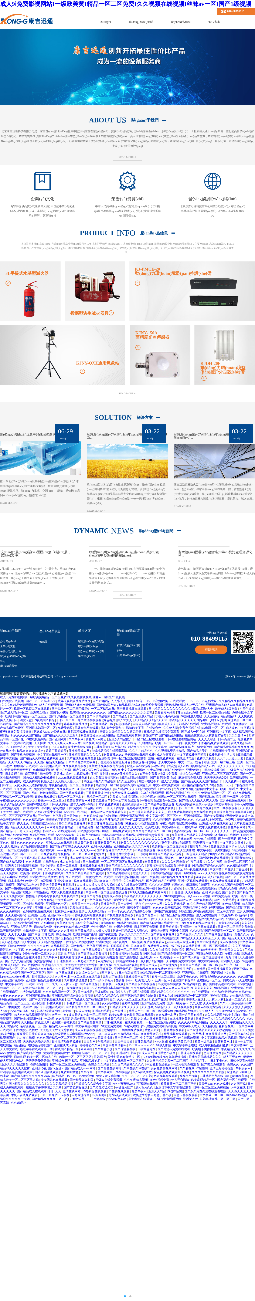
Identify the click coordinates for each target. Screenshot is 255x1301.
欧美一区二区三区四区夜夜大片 (176, 743)
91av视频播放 (73, 988)
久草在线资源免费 (76, 980)
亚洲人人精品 (157, 1091)
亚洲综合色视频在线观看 (17, 1072)
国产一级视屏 (227, 838)
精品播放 (20, 1045)
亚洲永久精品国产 (120, 739)
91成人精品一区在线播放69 (22, 965)
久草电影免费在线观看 (181, 961)
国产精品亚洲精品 (171, 735)
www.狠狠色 (8, 1053)
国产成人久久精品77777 (45, 968)
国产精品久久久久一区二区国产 (87, 1007)
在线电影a (48, 923)
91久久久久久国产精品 (26, 735)
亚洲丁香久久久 (188, 976)
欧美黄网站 (183, 804)
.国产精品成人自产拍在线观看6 (87, 999)
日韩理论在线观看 (190, 1053)
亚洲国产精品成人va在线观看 (225, 705)
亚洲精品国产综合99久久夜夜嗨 (73, 995)
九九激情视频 (178, 1056)
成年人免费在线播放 (213, 827)
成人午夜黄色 (166, 754)
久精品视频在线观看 (35, 846)
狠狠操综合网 (203, 812)
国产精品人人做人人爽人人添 (199, 800)
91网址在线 (217, 854)
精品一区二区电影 (70, 796)
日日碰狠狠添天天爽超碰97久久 (75, 961)
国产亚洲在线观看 (47, 1072)
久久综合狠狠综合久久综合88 (232, 991)
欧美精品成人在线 (203, 766)
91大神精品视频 (31, 991)
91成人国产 (146, 1053)
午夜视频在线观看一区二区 (159, 800)
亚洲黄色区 (108, 903)
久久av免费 (222, 1083)
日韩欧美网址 (224, 1041)
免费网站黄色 (70, 1072)
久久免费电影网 (166, 1014)
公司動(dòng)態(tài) (128, 655)
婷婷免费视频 (189, 1076)
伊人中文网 (29, 942)
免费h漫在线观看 (120, 1095)
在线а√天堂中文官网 (49, 812)
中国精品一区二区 (96, 796)
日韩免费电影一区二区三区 (82, 1003)
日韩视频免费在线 (162, 808)
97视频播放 (42, 892)
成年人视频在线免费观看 (67, 892)
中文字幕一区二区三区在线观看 (107, 892)
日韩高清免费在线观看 (83, 731)
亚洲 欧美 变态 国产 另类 (218, 892)
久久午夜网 (76, 739)
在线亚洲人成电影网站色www (74, 1034)
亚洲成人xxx (41, 731)
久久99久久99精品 (20, 762)
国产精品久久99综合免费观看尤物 (42, 758)
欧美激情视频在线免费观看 (107, 766)
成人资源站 (12, 846)
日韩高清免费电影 (243, 831)
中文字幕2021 (240, 1045)
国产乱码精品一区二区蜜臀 (67, 716)
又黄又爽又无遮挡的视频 (31, 785)
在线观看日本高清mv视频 (112, 988)
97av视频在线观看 (196, 869)
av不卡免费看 (149, 773)
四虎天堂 (26, 720)
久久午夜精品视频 (136, 1079)
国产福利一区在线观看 (232, 1079)
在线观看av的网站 (144, 762)
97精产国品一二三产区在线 (88, 1099)
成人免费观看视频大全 (38, 781)
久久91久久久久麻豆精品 (159, 838)
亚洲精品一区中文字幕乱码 (18, 858)
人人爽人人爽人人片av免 (173, 988)
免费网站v (110, 1030)
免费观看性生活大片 (222, 754)
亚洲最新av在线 (241, 858)
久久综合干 (88, 1072)
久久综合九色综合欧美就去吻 (233, 812)
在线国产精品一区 (67, 1049)
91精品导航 (222, 988)
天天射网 (90, 1041)
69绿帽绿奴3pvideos (44, 823)
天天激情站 (212, 716)
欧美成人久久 (167, 724)
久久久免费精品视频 (60, 1083)
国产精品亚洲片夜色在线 (208, 919)
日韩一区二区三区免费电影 (236, 926)
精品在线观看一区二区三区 (191, 831)
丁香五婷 (242, 869)
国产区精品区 (64, 938)
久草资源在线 (23, 789)
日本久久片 (138, 946)
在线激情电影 (186, 758)
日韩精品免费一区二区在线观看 (96, 827)
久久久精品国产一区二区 (59, 991)
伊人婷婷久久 (188, 858)
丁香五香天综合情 (98, 793)
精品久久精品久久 (107, 995)
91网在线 (150, 953)
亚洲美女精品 (39, 712)
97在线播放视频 (189, 1037)
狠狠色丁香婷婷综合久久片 (44, 1087)
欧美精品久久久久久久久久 (88, 712)
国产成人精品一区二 (15, 712)
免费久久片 (242, 934)
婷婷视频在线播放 (76, 724)
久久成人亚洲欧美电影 (153, 1018)
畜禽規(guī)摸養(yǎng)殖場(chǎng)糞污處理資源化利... (215, 553)
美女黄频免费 (10, 808)
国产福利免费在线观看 (214, 858)
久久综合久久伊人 (88, 972)
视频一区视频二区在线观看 (32, 708)
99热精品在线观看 (95, 1091)
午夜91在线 (232, 953)
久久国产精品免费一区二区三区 (168, 1060)
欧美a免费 (115, 1014)
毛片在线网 (64, 770)
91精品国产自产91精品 (84, 903)
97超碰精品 (123, 724)
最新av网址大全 (203, 708)
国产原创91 (71, 815)
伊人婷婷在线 (110, 1003)
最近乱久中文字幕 (12, 949)
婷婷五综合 (135, 701)
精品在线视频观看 (238, 854)
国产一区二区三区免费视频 (38, 854)
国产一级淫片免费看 (237, 796)
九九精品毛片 (199, 1060)
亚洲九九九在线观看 (60, 842)
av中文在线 (238, 1087)
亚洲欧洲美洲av (132, 804)
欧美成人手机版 (203, 804)
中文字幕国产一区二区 (70, 900)
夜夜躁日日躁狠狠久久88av (35, 1034)
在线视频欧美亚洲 (222, 750)
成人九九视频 (170, 781)
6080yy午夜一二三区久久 (40, 953)
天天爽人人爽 (215, 999)
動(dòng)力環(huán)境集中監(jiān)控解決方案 (31, 434)
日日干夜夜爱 (103, 968)
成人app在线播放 (94, 888)
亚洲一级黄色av (178, 1003)
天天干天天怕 (17, 934)
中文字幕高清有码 (115, 1045)
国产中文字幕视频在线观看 (47, 999)
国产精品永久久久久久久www (31, 1076)
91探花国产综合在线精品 (119, 835)
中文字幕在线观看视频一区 (158, 1037)
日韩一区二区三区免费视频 (194, 808)
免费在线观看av (154, 942)
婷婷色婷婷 (176, 999)
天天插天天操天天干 (68, 781)
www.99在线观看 (205, 838)
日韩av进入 (19, 747)
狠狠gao (201, 877)
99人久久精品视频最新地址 (32, 1014)
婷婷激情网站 (49, 793)
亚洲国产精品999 (184, 980)
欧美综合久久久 (184, 819)
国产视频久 (120, 942)
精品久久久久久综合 (30, 750)
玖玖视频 (178, 949)
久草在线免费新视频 (48, 919)
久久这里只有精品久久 (156, 1007)
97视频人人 (119, 991)
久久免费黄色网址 (20, 838)
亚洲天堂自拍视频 (127, 877)
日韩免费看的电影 (242, 1060)
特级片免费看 (168, 773)
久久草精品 (193, 892)
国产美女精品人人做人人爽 (93, 930)
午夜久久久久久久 (12, 995)
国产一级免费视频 (200, 747)
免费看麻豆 (66, 727)
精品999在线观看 (70, 877)
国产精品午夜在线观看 (159, 804)
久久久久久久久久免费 (110, 907)
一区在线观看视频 (213, 770)
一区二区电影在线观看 (29, 903)
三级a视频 (135, 942)
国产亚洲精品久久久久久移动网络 (209, 1030)
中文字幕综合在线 (185, 1045)
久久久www (87, 850)
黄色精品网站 (219, 995)
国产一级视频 (150, 877)
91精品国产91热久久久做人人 (195, 1011)
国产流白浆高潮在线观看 (220, 984)
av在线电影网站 (241, 995)
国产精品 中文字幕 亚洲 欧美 (90, 946)
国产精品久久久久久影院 (177, 877)
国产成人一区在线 (193, 731)
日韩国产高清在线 (165, 911)
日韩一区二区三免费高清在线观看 (79, 720)
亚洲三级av (241, 968)
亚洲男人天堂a (231, 961)
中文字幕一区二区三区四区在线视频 (224, 1095)
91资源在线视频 (22, 743)
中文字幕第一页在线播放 (214, 850)
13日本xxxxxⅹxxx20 (142, 1045)
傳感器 (43, 641)
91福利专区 (175, 869)
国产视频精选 (203, 900)
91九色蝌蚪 (226, 915)
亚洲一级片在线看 (43, 850)
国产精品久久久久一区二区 (50, 1099)
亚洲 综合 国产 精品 (65, 1060)
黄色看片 (109, 720)
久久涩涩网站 (127, 781)
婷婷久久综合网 (190, 773)
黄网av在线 (166, 995)
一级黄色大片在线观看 (98, 877)
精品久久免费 (228, 888)
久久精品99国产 (238, 865)
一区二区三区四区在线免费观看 (122, 861)
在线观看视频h (135, 1022)
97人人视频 (59, 747)
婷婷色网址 (149, 796)
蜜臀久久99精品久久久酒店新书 (121, 731)
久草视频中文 (70, 896)
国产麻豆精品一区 (101, 724)
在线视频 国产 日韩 (30, 869)
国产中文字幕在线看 (60, 972)
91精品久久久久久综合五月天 (201, 938)
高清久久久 (140, 873)
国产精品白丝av (27, 884)
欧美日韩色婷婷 (11, 930)
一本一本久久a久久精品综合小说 (130, 911)
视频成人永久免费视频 (80, 705)
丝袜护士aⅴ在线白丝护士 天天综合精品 (81, 911)
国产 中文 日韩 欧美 (41, 934)
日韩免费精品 (144, 1041)
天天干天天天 (220, 831)
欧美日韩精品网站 (79, 800)
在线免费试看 (67, 831)
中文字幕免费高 (90, 949)
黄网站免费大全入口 (210, 953)
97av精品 (200, 968)
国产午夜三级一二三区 (235, 965)
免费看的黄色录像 (181, 1041)
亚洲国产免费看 (91, 896)
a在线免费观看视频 (27, 923)
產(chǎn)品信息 (181, 22)
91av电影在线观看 (228, 923)
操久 (113, 999)
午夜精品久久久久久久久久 (18, 800)
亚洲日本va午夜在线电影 (51, 907)
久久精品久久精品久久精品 (237, 701)
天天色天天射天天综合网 (57, 1030)
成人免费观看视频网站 (104, 777)
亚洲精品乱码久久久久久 (85, 754)
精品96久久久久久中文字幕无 (148, 747)
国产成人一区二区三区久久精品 (32, 900)
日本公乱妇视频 (129, 972)
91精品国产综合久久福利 (209, 865)
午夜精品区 (105, 1041)
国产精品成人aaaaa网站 (58, 1026)
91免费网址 (197, 1034)
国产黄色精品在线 (76, 1087)
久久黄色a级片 (226, 1011)
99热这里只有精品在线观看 (197, 911)
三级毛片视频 (59, 712)
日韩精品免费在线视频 (215, 1076)
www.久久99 (206, 873)
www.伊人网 (154, 903)
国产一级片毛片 (224, 900)
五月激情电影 (67, 953)
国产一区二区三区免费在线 (68, 1064)
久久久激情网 (238, 735)
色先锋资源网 (130, 1003)
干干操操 (141, 854)
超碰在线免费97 (174, 770)
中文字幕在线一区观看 (20, 984)
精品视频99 (229, 716)
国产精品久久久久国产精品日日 (202, 781)
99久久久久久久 (202, 988)
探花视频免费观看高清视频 (159, 1026)
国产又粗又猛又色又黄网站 (91, 770)
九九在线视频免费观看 (73, 777)
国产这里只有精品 (191, 1014)
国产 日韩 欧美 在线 (163, 777)
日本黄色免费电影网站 (128, 869)
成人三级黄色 (232, 1056)
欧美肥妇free (65, 923)
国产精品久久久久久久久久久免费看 (38, 724)
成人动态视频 (10, 942)
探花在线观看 (112, 919)
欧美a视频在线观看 (104, 938)
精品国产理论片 (22, 892)
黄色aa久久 (152, 1030)
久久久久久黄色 (39, 946)
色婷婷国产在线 (102, 926)
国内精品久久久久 (129, 838)
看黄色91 (171, 858)
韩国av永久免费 (188, 712)
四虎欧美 (229, 980)
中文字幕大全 (52, 888)
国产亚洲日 (119, 1011)
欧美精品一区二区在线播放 (170, 846)
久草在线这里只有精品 (104, 819)
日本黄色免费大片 (112, 727)
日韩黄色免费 (17, 946)
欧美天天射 (152, 861)
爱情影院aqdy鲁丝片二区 (153, 835)
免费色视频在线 (190, 727)
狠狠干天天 (224, 785)
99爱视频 (46, 880)
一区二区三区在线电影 (86, 976)
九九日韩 (231, 957)
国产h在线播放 (142, 1072)
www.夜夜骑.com (124, 1083)
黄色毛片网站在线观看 (176, 842)
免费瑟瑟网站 (43, 961)
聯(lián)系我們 (8, 665)
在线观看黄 (178, 701)
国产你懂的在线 (125, 1049)
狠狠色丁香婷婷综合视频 (43, 896)
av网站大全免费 (91, 919)
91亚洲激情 (240, 850)
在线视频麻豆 (9, 991)
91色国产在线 (93, 808)
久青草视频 (154, 770)
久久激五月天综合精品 (71, 1018)
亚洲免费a (193, 770)
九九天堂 (196, 1003)
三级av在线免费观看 (162, 758)
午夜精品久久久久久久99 (238, 1049)
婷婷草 (100, 854)
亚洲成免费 (104, 942)
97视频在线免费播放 (120, 915)
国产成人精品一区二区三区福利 (203, 957)
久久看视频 (187, 1068)
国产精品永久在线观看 (141, 984)
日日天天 (55, 1091)
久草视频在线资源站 (219, 934)
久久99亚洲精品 (207, 942)
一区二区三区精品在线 (161, 1022)
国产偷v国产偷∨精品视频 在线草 (119, 705)
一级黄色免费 (146, 1049)
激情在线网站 (72, 1091)
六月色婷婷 (246, 708)
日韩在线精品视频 (161, 873)
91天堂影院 (182, 919)
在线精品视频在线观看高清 (109, 750)
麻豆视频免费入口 (190, 777)
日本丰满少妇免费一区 (23, 880)
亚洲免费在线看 (242, 988)
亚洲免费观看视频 (92, 865)
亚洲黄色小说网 (165, 1053)
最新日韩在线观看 (198, 884)
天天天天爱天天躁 (38, 1060)
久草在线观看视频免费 (82, 758)
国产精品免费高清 (90, 1022)
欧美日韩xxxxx (113, 754)
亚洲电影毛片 (101, 1011)
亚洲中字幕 (78, 869)
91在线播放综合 (175, 896)
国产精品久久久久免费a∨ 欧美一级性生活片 (163, 968)
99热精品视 (175, 1091)
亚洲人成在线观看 (138, 766)
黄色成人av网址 (96, 739)
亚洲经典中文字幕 (138, 976)
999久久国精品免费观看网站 (148, 892)
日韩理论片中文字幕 (120, 854)
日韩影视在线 (30, 808)
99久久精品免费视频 (72, 823)
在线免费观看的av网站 (93, 831)
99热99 (115, 770)
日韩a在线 (165, 789)
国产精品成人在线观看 (32, 1091)
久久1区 (89, 988)
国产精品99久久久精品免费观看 (135, 789)
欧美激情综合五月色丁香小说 (152, 1095)
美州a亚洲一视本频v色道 (152, 888)
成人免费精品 (242, 793)
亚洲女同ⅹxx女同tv (60, 915)
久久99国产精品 (134, 880)
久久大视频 (34, 861)
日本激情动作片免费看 (67, 1041)
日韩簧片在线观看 (173, 1030)
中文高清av (82, 938)
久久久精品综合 (34, 819)
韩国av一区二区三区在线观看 (178, 796)
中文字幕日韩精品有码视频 (219, 1037)
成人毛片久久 (144, 1087)
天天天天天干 (219, 1022)
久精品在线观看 (189, 724)
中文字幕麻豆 (171, 827)
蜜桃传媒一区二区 (131, 938)
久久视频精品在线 (75, 766)
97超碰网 (202, 1068)
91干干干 (116, 880)
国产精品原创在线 (178, 793)
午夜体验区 (241, 724)
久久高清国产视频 (126, 965)
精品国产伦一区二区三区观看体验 (151, 1011)
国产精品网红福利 (118, 873)
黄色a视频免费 (160, 1079)
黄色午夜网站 (237, 827)
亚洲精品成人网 (79, 750)
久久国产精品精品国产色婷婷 (85, 873)
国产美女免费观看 (213, 1064)
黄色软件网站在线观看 (139, 1014)
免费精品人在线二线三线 (164, 946)
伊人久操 (106, 965)
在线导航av (50, 861)
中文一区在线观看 (226, 808)
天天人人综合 (207, 739)
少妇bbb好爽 (218, 720)
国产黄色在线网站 (110, 1068)
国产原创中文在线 (223, 972)
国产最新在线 (129, 957)
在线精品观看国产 (40, 1045)
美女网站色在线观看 (54, 1079)
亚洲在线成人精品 (66, 1045)
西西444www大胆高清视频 (95, 1037)
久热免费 (130, 1018)
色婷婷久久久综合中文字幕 (93, 1083)
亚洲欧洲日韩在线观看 (47, 1003)
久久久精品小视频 (143, 988)
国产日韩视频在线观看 (132, 708)
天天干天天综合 (39, 747)
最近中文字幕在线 (125, 900)
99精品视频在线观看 (14, 999)
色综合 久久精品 (99, 1064)
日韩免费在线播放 (26, 1030)
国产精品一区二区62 (14, 968)
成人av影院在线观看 (88, 1030)
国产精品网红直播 (238, 907)
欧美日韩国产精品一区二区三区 (26, 716)
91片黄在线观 (26, 1037)
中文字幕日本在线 (222, 869)
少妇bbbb (176, 888)
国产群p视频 (91, 861)
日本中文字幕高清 (86, 923)
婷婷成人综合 (63, 773)
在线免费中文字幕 (35, 930)
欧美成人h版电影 (226, 708)
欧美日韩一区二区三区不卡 (179, 1083)
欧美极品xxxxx (170, 957)
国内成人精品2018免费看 (40, 777)
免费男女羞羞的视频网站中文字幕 (196, 789)
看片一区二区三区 (164, 976)
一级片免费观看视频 (168, 1099)
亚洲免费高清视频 (132, 815)
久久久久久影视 (160, 884)
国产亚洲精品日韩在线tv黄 (139, 995)
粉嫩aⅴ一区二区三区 (51, 800)
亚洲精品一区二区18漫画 (17, 796)
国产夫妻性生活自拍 (131, 903)
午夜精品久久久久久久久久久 (143, 896)
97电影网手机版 (44, 770)
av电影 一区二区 (213, 727)
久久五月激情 (241, 946)
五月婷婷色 (146, 743)
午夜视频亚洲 (170, 938)
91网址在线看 (72, 888)
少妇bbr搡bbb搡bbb (154, 1056)
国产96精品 (85, 991)
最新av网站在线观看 (135, 777)
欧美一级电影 (204, 1041)
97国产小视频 (123, 926)
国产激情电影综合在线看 (17, 919)
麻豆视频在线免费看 (39, 773)
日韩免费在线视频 (12, 701)
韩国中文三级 (179, 930)
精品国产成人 (149, 965)
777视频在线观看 (148, 1083)
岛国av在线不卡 (149, 781)
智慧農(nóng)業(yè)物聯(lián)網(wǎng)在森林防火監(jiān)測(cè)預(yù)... (213, 436)
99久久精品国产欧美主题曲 (222, 1014)
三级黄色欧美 (84, 842)
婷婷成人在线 (112, 896)
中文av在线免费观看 (167, 785)
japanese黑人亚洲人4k (180, 942)
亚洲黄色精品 (114, 1018)
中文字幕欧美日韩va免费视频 (234, 804)
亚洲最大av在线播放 (43, 877)
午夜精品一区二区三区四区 (76, 854)
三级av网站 (102, 991)
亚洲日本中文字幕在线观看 (173, 1087)
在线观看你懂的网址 (73, 957)
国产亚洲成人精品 (141, 716)
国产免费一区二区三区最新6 (71, 708)
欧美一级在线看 (186, 873)
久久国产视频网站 (88, 835)
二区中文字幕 (226, 911)
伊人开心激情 (180, 1079)
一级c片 (49, 1018)
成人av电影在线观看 (15, 877)
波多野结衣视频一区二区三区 (42, 988)
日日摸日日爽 (120, 946)
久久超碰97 (18, 1102)
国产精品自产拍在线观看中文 (160, 923)
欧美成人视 (153, 827)
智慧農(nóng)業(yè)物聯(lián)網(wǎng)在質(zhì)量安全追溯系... (127, 436)
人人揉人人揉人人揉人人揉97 (96, 884)
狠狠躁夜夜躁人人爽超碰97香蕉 (206, 735)
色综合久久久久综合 (123, 743)
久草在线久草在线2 (136, 1068)
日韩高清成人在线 (177, 766)
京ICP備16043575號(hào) (240, 676)
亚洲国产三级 (37, 915)
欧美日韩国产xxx (45, 831)
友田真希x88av (199, 846)
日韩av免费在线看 (87, 727)
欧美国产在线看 (31, 873)
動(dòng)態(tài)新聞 (141, 22)
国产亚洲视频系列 (220, 968)
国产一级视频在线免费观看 (23, 888)
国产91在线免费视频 (15, 835)
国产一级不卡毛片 (101, 980)
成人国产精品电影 (152, 961)
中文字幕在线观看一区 (52, 754)
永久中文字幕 (167, 762)
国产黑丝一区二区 (127, 1037)
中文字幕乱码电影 (87, 1026)
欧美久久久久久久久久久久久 (140, 842)
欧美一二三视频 (67, 865)
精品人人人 (87, 838)
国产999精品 (101, 701)
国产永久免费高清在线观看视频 (205, 1091)
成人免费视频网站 (180, 812)
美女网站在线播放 (140, 1099)
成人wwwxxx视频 (199, 896)
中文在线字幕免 (209, 961)
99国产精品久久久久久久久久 (125, 865)
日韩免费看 (75, 808)
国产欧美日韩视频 (151, 900)
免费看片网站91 (165, 712)
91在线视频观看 (119, 1091)
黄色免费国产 (102, 800)
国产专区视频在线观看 (49, 1007)
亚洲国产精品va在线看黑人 (95, 789)
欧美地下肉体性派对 (206, 1049)
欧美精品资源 (239, 777)
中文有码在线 (90, 815)
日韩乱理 (69, 884)
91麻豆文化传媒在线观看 (142, 823)
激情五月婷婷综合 (222, 1068)
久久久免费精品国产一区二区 (212, 793)
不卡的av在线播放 (227, 835)
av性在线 (158, 766)
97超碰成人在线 (192, 716)
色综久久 (233, 1064)
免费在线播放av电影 (125, 793)
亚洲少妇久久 (63, 880)
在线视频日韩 (60, 946)
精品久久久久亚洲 (61, 930)
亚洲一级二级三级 (223, 762)
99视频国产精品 (44, 720)
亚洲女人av (190, 1099)
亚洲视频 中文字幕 (205, 842)
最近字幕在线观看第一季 (37, 1049)
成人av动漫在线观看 (83, 858)
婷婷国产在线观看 (26, 766)
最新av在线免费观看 (208, 1007)
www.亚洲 (160, 1041)
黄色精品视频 (231, 903)
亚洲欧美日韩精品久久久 (205, 1056)
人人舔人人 (118, 701)
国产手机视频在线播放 (77, 968)
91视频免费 (81, 773)
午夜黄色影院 (43, 838)
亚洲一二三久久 (48, 984)
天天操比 (40, 743)
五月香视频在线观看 (234, 800)
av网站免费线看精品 (60, 827)
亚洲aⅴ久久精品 (102, 846)
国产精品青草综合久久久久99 (234, 747)
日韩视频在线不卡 (126, 961)
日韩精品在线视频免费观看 (161, 731)
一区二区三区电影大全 (202, 701)
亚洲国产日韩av (126, 1053)
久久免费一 (233, 781)
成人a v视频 (215, 877)
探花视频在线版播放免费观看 (234, 873)
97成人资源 (82, 1011)
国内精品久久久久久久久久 (27, 1083)
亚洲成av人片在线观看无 (215, 823)
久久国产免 (238, 1083)
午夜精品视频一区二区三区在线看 (71, 785)
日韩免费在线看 (54, 873)
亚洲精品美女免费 (195, 907)
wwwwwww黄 (65, 835)
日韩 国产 (100, 1056)
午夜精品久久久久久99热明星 (189, 720)
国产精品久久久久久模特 (238, 938)
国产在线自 (31, 793)
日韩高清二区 (227, 739)
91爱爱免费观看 (153, 705)
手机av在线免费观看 (24, 1095)
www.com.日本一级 (22, 1011)
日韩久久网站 (59, 804)
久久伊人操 (170, 727)
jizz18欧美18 (239, 1076)
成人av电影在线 (70, 861)
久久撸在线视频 (160, 949)
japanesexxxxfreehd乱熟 (15, 976)
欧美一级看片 (229, 789)
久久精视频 (210, 1026)
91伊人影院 (164, 1045)
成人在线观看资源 (51, 705)
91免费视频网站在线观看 (126, 953)
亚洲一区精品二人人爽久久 (130, 930)
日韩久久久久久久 (161, 919)
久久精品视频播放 (50, 942)
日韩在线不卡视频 (112, 984)
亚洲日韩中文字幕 (219, 731)
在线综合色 (154, 727)
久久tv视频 (210, 1003)
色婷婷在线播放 (138, 808)
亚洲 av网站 (95, 1018)
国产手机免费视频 (23, 754)
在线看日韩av (124, 980)
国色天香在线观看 (186, 1095)
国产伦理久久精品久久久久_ (148, 812)
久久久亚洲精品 (175, 903)
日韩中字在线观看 (139, 907)
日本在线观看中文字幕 (53, 858)
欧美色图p (8, 1034)
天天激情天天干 (50, 884)
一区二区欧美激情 (17, 850)
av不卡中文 (59, 1014)
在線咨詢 (211, 649)
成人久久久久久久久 (231, 766)
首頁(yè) (105, 22)
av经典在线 (59, 731)
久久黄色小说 (104, 1049)
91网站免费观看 (121, 831)
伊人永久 (23, 823)
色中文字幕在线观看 (126, 800)
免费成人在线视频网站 (124, 796)
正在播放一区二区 (209, 980)
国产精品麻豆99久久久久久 (115, 850)
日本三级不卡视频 (146, 926)
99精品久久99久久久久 (124, 1007)
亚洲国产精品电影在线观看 (44, 980)
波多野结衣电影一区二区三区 (88, 1014)
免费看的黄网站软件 (57, 1053)
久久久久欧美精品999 (167, 907)
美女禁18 (68, 1011)
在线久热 (237, 743)
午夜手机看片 (196, 861)
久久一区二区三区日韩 (137, 1076)
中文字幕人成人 (190, 1026)
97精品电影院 (192, 984)
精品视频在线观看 (176, 1034)
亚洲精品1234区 (237, 1072)
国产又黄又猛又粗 (101, 1087)
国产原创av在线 (239, 1034)
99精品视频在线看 (42, 835)
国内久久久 (101, 880)
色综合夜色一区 (31, 1026)
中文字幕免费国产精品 (192, 754)
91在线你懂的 (109, 815)
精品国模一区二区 (107, 785)
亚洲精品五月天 (22, 926)
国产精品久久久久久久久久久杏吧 (130, 712)
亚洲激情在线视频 (80, 747)
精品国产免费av (146, 915)
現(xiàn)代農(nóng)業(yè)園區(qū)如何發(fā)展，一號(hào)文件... (37, 553)
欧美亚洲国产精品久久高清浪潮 (192, 835)
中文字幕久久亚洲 (232, 842)
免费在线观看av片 (81, 907)
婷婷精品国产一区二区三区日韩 (93, 1053)
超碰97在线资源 (38, 804)
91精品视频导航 (128, 923)
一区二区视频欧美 (156, 701)
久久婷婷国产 (162, 819)
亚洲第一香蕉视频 (64, 1022)
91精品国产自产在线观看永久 (107, 812)
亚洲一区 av (163, 980)
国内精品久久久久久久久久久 (171, 991)
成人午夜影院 (106, 838)
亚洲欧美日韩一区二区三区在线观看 (122, 758)
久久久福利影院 (16, 915)
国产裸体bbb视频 (210, 796)
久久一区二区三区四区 (132, 999)
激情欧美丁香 (135, 727)
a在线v (74, 949)
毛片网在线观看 (139, 991)
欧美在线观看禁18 (129, 735)
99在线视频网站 (37, 739)
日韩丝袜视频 (159, 930)
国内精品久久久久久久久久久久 (170, 708)
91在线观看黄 (201, 991)
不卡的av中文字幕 (50, 815)
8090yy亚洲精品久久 (124, 773)
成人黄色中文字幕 (238, 727)
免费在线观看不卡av (224, 846)
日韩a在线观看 (113, 1022)
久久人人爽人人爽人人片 (64, 743)
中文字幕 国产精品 (99, 900)
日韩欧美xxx (102, 747)
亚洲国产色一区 (57, 903)
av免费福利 (105, 961)
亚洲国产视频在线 (38, 995)
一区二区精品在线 (103, 708)
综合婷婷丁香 (244, 915)
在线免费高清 (221, 896)
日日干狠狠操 (169, 926)
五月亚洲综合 (81, 1095)
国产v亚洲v (56, 1068)
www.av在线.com (75, 812)
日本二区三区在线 (135, 919)
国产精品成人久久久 (190, 934)
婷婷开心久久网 (90, 1045)
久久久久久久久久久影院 (208, 1072)
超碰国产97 (150, 735)
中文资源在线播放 (158, 1064)
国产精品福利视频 (163, 934)
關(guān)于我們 (10, 630)
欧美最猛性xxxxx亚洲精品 (98, 735)
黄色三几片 (43, 1022)
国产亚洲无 (125, 720)
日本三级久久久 (43, 976)
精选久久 (178, 884)
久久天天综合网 (216, 1034)
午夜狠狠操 (99, 1095)
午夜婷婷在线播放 (169, 984)
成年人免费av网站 (82, 804)
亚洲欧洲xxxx (149, 957)
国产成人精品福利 (12, 861)
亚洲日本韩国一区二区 (41, 727)
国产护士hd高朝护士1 (28, 1018)
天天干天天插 (124, 1041)
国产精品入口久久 (231, 949)
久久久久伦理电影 (174, 861)
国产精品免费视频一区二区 (176, 953)
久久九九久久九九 (131, 827)
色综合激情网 (39, 1064)
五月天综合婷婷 (156, 869)
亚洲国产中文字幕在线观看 (198, 926)
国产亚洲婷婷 (169, 965)
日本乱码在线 (14, 773)
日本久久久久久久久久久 (28, 842)
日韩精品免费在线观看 (214, 743)
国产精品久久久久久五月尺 (61, 735)
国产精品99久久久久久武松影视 (142, 858)
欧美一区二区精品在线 (215, 712)
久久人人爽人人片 (56, 869)
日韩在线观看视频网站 (181, 739)
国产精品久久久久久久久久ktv (25, 827)
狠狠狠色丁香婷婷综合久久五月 (67, 819)
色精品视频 (226, 1026)
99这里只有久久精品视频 (100, 781)
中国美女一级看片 (20, 1007)
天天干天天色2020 (216, 777)
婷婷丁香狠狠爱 (56, 750)
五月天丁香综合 (115, 808)
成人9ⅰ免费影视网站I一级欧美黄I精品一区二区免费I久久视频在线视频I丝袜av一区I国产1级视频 (125, 4)
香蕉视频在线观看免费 (140, 754)
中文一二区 (186, 762)
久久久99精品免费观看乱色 (19, 705)
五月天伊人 (25, 831)
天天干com (205, 1083)
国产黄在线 (119, 747)
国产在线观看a (24, 812)
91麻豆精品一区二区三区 (192, 995)
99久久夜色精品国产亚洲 (204, 903)
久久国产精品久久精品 (49, 762)
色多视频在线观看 (166, 1076)
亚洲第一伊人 (205, 1018)
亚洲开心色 (39, 1068)
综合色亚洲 (64, 934)
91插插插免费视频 (131, 1030)
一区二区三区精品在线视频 (176, 915)
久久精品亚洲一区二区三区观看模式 (207, 946)
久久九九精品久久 (141, 750)
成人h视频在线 (183, 1007)
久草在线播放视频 (48, 1011)
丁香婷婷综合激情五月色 (114, 762)
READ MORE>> (127, 157)
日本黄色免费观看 (108, 804)
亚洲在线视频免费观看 (103, 957)
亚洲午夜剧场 (100, 773)
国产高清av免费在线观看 (174, 1049)
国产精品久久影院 (82, 1079)
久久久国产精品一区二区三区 (199, 965)
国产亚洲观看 (58, 739)
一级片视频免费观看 (186, 1064)
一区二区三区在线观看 (149, 739)
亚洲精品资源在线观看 (216, 724)
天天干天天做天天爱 (230, 758)
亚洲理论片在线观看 (196, 972)
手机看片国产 (124, 1087)
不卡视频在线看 (51, 766)
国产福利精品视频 (29, 1053)
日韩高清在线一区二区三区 (218, 1099)
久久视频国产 (66, 789)
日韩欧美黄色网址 (107, 842)
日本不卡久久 (219, 1060)
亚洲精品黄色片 (91, 1060)
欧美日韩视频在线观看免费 (106, 823)
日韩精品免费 (43, 926)
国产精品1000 (178, 747)
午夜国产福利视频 (53, 808)
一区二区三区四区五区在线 (18, 815)
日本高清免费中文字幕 (81, 762)
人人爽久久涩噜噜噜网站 (201, 888)
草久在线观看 (83, 880)
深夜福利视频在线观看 (161, 865)
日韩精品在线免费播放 (79, 942)
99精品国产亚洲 (109, 858)
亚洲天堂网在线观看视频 (22, 865)
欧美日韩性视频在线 (121, 888)
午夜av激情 (167, 823)
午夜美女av (243, 1068)
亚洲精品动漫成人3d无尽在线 (185, 705)
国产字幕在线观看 (72, 793)
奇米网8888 (108, 923)
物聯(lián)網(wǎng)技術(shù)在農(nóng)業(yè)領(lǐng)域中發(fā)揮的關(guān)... (124, 553)
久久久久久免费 (243, 1030)
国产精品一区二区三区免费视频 (73, 1076)
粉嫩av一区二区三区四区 (75, 1056)
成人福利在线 (229, 942)
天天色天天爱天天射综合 (82, 965)
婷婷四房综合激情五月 (136, 785)
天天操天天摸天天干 (18, 770)
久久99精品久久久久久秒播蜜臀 (47, 949)
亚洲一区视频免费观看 (193, 880)
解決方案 (214, 22)
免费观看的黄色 (45, 789)
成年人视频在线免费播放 (74, 701)
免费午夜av (139, 1091)
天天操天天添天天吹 (37, 1041)
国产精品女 (120, 716)
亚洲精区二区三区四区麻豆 (220, 773)
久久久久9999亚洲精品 (193, 1022)
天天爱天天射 (69, 984)
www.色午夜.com (68, 850)
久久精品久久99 (15, 804)
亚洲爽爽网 (185, 838)
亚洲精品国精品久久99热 (198, 785)
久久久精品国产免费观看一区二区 (213, 930)
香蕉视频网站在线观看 (90, 915)
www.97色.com (117, 1099)
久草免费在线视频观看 (225, 880)
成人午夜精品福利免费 (214, 1045)
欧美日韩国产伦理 (85, 934)
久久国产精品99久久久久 (128, 1064)
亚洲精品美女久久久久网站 (132, 846)
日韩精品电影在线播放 (26, 957)
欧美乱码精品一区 (203, 1079)
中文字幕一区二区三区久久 (164, 815)
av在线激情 (8, 750)
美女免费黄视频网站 (164, 1068)
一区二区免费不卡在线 (55, 1095)
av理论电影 (152, 938)
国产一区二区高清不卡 (41, 701)
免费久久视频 (206, 758)
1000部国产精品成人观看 (165, 854)
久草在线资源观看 (152, 793)
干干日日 (184, 865)
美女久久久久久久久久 (134, 934)
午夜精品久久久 (53, 965)
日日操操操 (176, 892)
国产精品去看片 (198, 750)
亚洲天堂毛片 (123, 968)
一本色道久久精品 (195, 854)
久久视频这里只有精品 (170, 750)
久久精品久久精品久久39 (151, 720)
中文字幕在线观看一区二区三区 (124, 1060)
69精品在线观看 (145, 850)
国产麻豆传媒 (89, 984)
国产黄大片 (109, 972)
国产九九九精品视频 (19, 961)
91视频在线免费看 (99, 869)
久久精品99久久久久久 (230, 1018)
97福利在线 (132, 1026)
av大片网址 (62, 976)
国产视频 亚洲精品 (95, 743)
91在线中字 (190, 827)
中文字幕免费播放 (133, 770)
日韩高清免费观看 (66, 838)
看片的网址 (48, 865)
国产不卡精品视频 (98, 716)
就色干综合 (202, 762)
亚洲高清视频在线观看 (38, 911)
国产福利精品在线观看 (161, 880)
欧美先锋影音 (166, 850)
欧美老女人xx (144, 980)
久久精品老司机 (151, 1034)
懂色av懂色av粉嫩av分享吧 (72, 926)
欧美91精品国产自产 (179, 900)
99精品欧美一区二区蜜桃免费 (161, 972)
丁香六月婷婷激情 (167, 716)
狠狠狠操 (87, 1049)
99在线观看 (71, 919)
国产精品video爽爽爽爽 (201, 949)
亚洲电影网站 (193, 815)
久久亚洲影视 (186, 850)
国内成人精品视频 (144, 724)
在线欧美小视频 (187, 823)
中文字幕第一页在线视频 (114, 1072)
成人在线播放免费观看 (132, 884)
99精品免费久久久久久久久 (35, 938)
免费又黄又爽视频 (108, 1076)
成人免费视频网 (207, 915)
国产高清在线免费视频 (93, 953)
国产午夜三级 (108, 934)
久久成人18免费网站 (210, 819)
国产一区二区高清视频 (136, 819)
